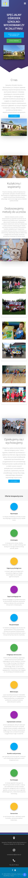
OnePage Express (19, 876)
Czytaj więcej (14, 116)
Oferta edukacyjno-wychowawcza (14, 34)
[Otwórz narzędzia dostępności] (25, 874)
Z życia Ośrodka (14, 40)
